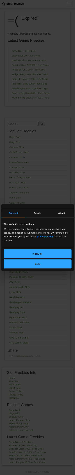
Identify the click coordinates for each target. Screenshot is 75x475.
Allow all (37, 253)
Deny (37, 264)
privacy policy (45, 236)
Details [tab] (37, 213)
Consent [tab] (13, 213)
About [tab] (61, 213)
